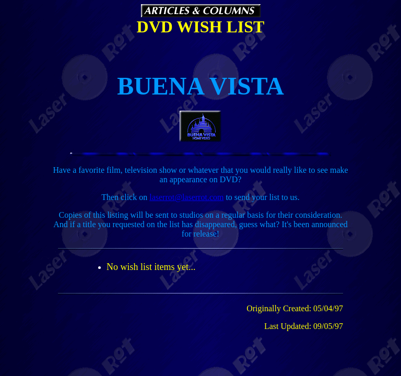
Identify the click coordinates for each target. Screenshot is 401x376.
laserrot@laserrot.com (186, 197)
